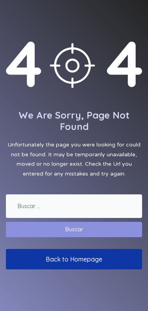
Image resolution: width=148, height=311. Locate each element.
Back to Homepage (74, 259)
